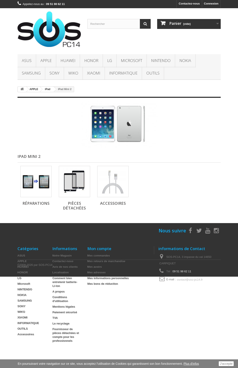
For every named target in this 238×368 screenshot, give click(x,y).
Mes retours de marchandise (106, 261)
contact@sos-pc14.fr (189, 279)
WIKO (73, 73)
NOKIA (185, 60)
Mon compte (99, 248)
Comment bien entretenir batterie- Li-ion (64, 281)
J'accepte (226, 363)
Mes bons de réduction (102, 283)
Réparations (36, 203)
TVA (55, 317)
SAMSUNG (31, 73)
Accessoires (113, 203)
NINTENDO (161, 60)
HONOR (91, 60)
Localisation (60, 272)
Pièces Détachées (74, 206)
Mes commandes (98, 255)
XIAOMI (93, 73)
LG (109, 60)
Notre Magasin (62, 255)
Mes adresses (96, 272)
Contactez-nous (189, 3)
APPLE (46, 60)
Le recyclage (60, 323)
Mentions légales (63, 306)
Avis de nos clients (65, 266)
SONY (54, 73)
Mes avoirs (94, 266)
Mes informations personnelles (108, 278)
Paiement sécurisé (64, 312)
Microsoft (131, 60)
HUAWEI (68, 60)
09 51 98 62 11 (182, 271)
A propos (58, 291)
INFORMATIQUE (123, 73)
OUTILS (153, 73)
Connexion (211, 3)
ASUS (27, 60)
